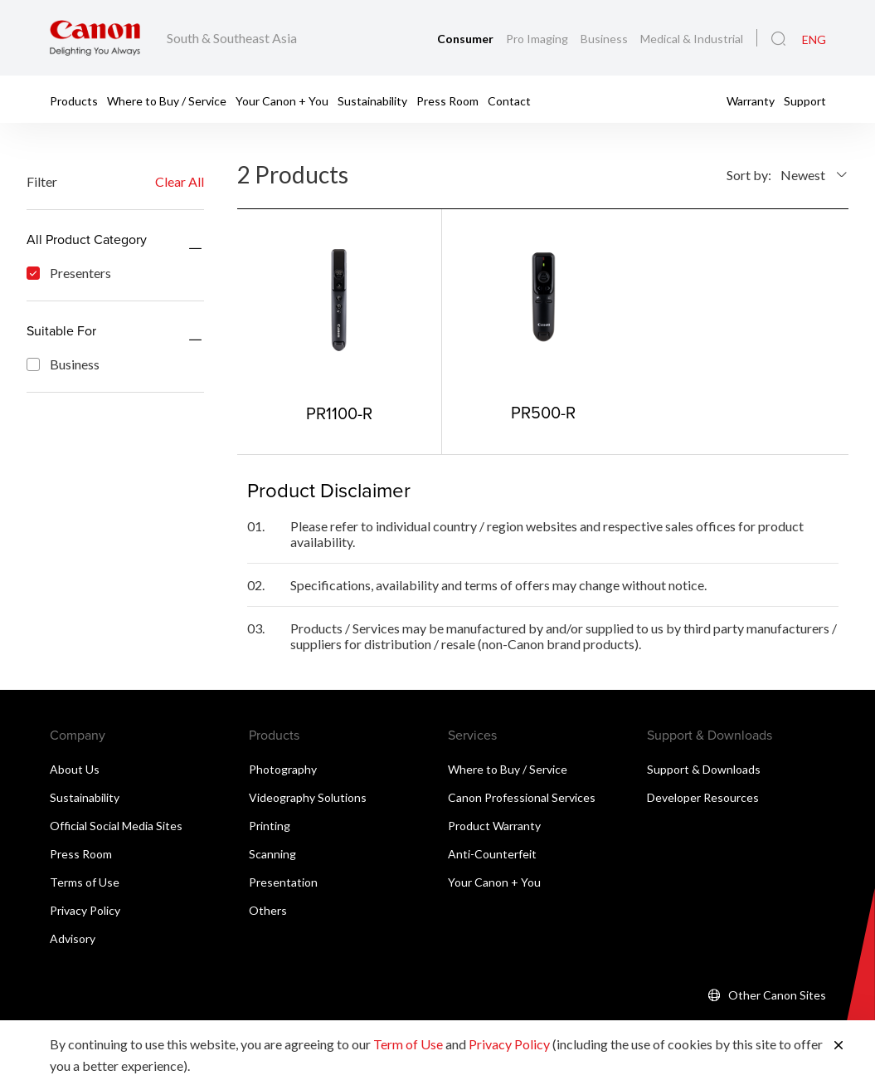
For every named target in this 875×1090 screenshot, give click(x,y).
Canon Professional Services (521, 797)
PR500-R (543, 412)
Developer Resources (703, 797)
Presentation (283, 882)
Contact (509, 100)
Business (605, 39)
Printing (269, 826)
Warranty (751, 100)
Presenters (69, 273)
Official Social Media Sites (116, 826)
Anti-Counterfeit (492, 854)
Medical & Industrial (691, 39)
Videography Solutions (308, 797)
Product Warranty (494, 826)
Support (805, 100)
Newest (802, 175)
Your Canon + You (282, 100)
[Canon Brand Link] (95, 38)
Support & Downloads (704, 769)
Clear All (179, 181)
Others (268, 910)
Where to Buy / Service (166, 100)
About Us (75, 769)
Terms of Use (84, 882)
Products (74, 100)
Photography (283, 769)
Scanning (272, 854)
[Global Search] (778, 39)
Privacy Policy (85, 910)
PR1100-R (339, 413)
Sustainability (372, 100)
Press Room (447, 100)
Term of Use (408, 1044)
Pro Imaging (538, 39)
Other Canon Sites (777, 995)
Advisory (72, 938)
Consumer (466, 39)
